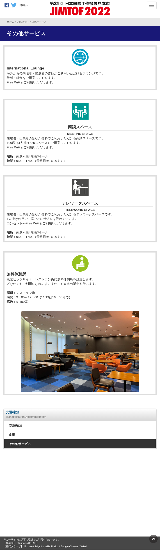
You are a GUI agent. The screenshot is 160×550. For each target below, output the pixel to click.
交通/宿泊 (15, 425)
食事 (12, 434)
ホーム (11, 21)
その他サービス (20, 444)
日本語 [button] (23, 5)
